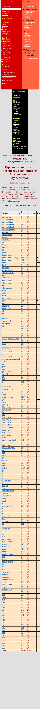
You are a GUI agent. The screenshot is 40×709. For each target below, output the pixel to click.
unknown (5, 574)
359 (22, 257)
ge (3, 364)
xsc (3, 640)
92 (22, 407)
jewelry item (7, 405)
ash (3, 242)
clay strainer (7, 288)
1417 (23, 397)
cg (3, 275)
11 (22, 245)
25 (22, 478)
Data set (4, 69)
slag (3, 511)
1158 (23, 263)
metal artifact (7, 432)
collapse (5, 293)
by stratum (27, 17)
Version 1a (29, 162)
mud (4, 437)
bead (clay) (6, 247)
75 (22, 372)
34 (22, 549)
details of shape (29, 41)
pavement (6, 445)
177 (22, 382)
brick (4, 265)
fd (3, 331)
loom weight (7, 430)
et (3, 326)
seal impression (8, 491)
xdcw (4, 597)
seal (3, 488)
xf (3, 610)
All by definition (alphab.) (29, 6)
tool (3, 557)
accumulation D (8, 230)
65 (22, 425)
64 (22, 344)
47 (22, 640)
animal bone (7, 235)
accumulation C (8, 227)
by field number (29, 57)
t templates (16, 130)
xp (3, 625)
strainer (5, 544)
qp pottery (16, 113)
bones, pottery (7, 260)
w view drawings (18, 134)
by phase (27, 16)
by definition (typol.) (30, 12)
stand (4, 531)
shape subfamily (29, 38)
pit (3, 458)
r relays (15, 127)
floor (4, 346)
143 (22, 524)
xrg (3, 630)
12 (22, 336)
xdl (3, 602)
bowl (4, 263)
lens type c (6, 420)
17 (22, 607)
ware (26, 33)
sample (5, 486)
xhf (3, 620)
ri (3, 478)
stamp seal (6, 529)
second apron (7, 496)
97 (22, 612)
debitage (5, 306)
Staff (3, 27)
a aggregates (17, 103)
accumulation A (8, 222)
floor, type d (7, 356)
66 (22, 334)
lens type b (6, 417)
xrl (3, 635)
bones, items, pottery (10, 257)
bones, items (7, 255)
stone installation (8, 539)
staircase (5, 526)
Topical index (6, 11)
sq (3, 524)
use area (5, 577)
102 (22, 628)
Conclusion (6, 34)
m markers (16, 124)
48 (22, 422)
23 (22, 273)
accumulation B (8, 225)
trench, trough (7, 562)
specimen (6, 521)
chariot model (7, 280)
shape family (28, 36)
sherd (4, 508)
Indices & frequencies (8, 72)
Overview (5, 26)
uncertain (5, 572)
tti (3, 569)
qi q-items (16, 111)
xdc (3, 595)
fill (3, 336)
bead (4, 245)
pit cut (4, 460)
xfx (3, 615)
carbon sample (7, 270)
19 (22, 311)
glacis (4, 366)
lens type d (6, 422)
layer (4, 412)
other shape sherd (9, 440)
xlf (3, 623)
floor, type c (7, 354)
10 (22, 268)
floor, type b (7, 351)
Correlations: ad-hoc (8, 77)
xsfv (4, 648)
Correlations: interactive (9, 76)
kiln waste (6, 407)
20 (22, 564)
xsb (3, 638)
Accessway (6, 217)
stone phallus (7, 541)
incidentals (16, 97)
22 (22, 587)
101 (22, 574)
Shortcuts (5, 15)
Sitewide (4, 83)
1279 (23, 399)
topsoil (5, 559)
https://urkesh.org (7, 155)
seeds (4, 501)
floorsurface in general (11, 359)
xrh (3, 633)
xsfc (4, 645)
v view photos (17, 132)
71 (22, 595)
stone (4, 536)
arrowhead (6, 240)
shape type (27, 39)
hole (4, 379)
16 (22, 275)
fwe (3, 361)
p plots (15, 125)
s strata (15, 129)
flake (4, 344)
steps (4, 534)
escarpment (6, 323)
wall (4, 582)
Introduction (6, 40)
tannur (4, 552)
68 (22, 463)
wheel (4, 587)
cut (3, 303)
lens (3, 415)
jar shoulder (6, 402)
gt (3, 377)
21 (22, 278)
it (2, 392)
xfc (3, 612)
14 (22, 225)
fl (3, 341)
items (4, 394)
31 (22, 252)
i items (15, 106)
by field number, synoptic (31, 58)
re (3, 475)
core (4, 296)
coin (4, 290)
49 (22, 590)
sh (3, 503)
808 (22, 260)
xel (3, 607)
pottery (5, 468)
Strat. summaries (7, 80)
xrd (3, 628)
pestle (4, 450)
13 (22, 448)
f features (16, 104)
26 (22, 625)
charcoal (5, 278)
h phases (15, 120)
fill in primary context (10, 339)
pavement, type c (8, 448)
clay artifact (6, 283)
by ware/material (29, 14)
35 (22, 389)
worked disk (7, 590)
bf (3, 250)
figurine (5, 334)
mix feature (6, 435)
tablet (4, 549)
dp (3, 311)
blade (4, 252)
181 (22, 630)
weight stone (7, 585)
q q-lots (15, 109)
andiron (5, 232)
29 (22, 544)
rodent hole (6, 481)
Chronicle (5, 33)
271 (22, 610)
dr (3, 313)
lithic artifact (7, 425)
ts (3, 564)
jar (3, 399)
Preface (4, 24)
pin (3, 453)
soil (3, 519)
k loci (15, 122)
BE (7, 52)
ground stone (7, 374)
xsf (3, 643)
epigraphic (6, 318)
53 (22, 285)
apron (4, 237)
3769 (23, 468)
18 (22, 435)
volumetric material (9, 579)
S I (6, 31)
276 (22, 301)
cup (3, 301)
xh (3, 617)
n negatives (16, 108)
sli (3, 514)
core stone (6, 298)
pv (3, 470)
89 (22, 230)
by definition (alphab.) (30, 11)
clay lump (6, 285)
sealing (5, 493)
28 (22, 412)
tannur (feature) (8, 554)
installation (6, 387)
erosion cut (6, 321)
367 (22, 473)
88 (22, 328)
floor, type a (7, 349)
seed (4, 498)
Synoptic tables (6, 74)
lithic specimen (8, 427)
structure (5, 546)
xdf (3, 600)
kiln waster (6, 410)
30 (22, 592)
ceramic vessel (8, 273)
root (3, 483)
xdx (3, 605)
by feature (27, 46)
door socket (6, 308)
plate (4, 463)
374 (22, 615)
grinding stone (7, 372)
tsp (3, 567)
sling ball (5, 516)
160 (22, 440)
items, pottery (7, 397)
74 (22, 465)
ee (3, 316)
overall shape (28, 35)
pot (3, 465)
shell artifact (7, 506)
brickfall (5, 268)
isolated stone (7, 389)
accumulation (7, 219)
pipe (4, 455)
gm (3, 369)
